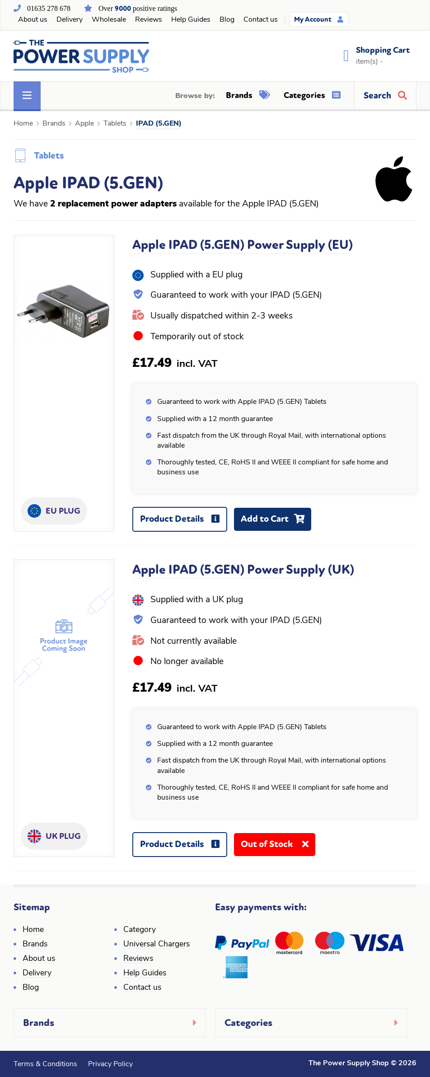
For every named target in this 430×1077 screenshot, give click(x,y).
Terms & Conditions (45, 1064)
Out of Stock (278, 847)
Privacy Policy (110, 1064)
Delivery (69, 19)
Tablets (114, 123)
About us (32, 19)
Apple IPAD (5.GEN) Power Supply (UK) (243, 570)
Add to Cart (276, 522)
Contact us (260, 19)
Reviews (148, 19)
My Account (318, 19)
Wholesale (109, 19)
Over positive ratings (137, 8)
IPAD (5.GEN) (159, 123)
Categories (312, 95)
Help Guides (190, 19)
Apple (84, 123)
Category (139, 930)
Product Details (183, 522)
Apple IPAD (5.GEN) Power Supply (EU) (242, 245)
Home (23, 123)
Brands (248, 95)
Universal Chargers (156, 944)
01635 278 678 (48, 8)
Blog (227, 19)
